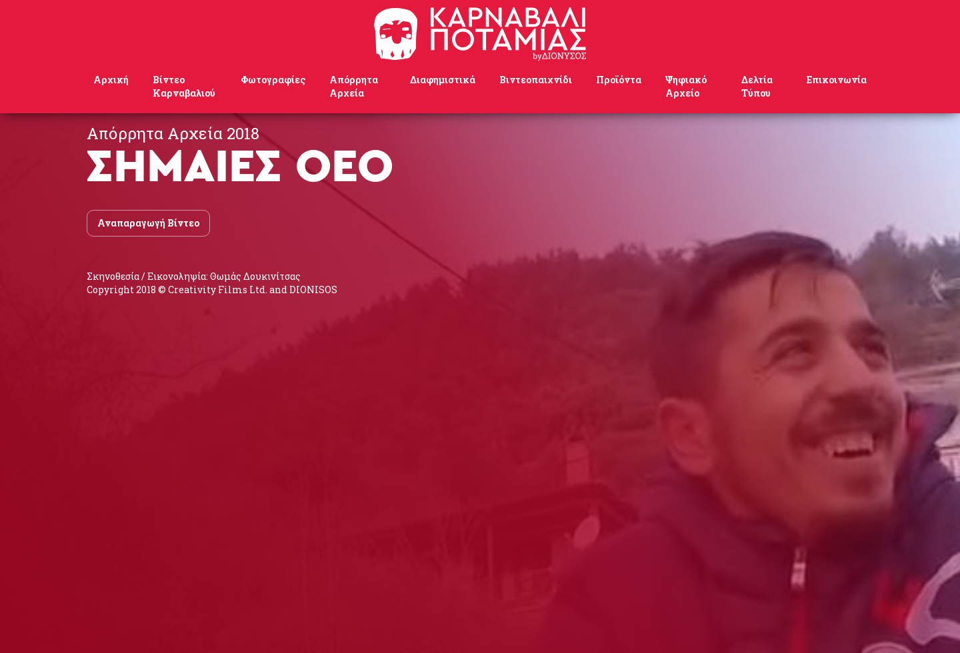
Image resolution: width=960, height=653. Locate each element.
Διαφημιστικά (442, 79)
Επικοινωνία (837, 79)
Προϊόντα (618, 79)
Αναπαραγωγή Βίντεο (148, 223)
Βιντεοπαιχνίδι (535, 79)
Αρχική (111, 79)
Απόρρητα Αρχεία (353, 86)
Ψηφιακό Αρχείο (686, 86)
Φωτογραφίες (273, 79)
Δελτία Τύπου (757, 86)
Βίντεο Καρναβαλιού (184, 86)
